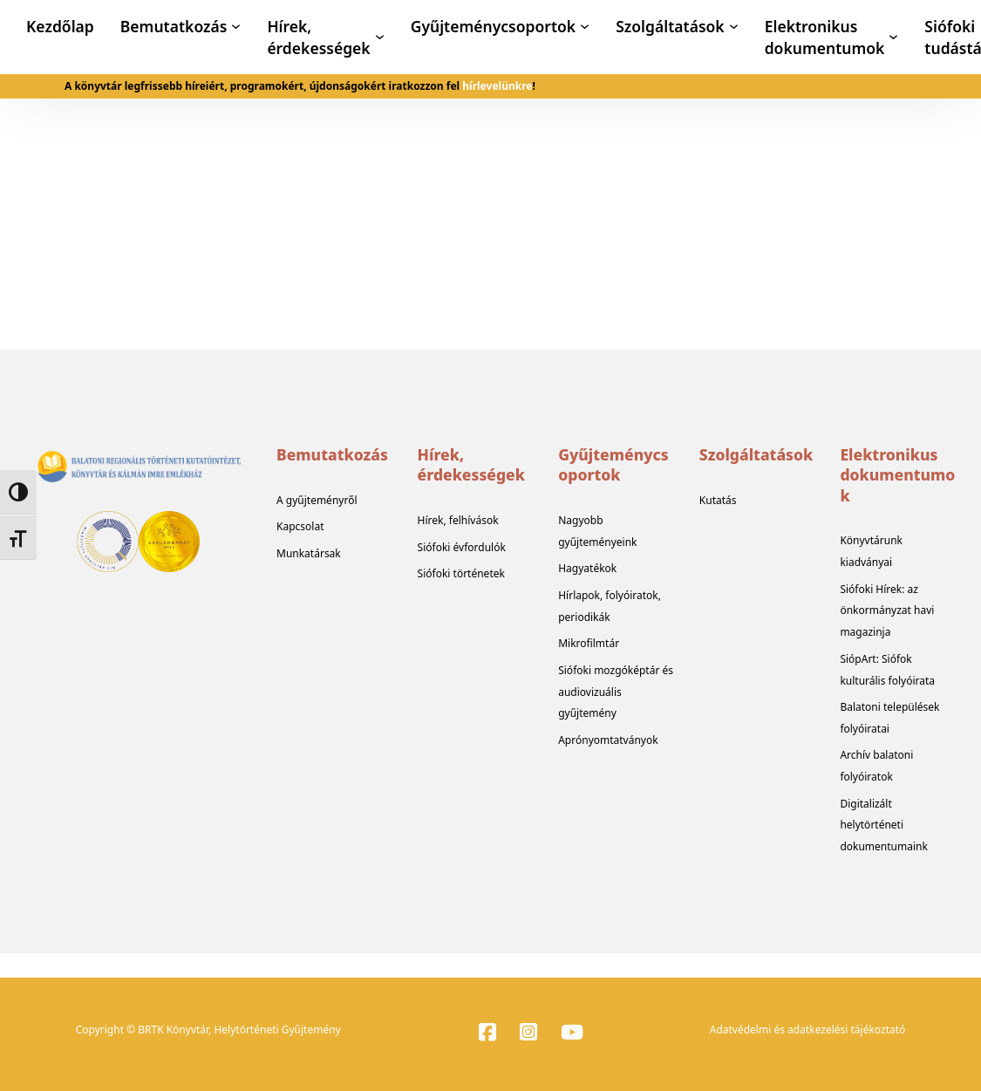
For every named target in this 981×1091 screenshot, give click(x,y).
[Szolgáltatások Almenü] (734, 26)
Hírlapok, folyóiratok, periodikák (609, 606)
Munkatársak (308, 553)
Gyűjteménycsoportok (493, 26)
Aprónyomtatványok (607, 740)
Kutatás (718, 500)
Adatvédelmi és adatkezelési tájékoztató (808, 1029)
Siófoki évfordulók (462, 547)
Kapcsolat (300, 526)
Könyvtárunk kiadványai (871, 551)
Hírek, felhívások (458, 520)
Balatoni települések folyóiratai (889, 717)
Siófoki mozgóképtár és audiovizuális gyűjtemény (615, 692)
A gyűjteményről (317, 500)
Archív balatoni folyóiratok (876, 765)
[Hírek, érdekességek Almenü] (380, 37)
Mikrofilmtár (588, 643)
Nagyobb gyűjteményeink (597, 531)
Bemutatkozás (174, 26)
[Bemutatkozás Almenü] (236, 26)
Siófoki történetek (461, 573)
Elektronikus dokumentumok (825, 37)
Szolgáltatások (670, 26)
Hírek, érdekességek (318, 37)
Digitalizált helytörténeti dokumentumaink (884, 825)
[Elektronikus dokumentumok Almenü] (893, 37)
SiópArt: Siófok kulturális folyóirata (887, 669)
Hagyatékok (587, 568)
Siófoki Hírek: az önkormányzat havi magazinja (887, 611)
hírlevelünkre (497, 85)
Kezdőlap (60, 26)
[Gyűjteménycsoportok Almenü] (584, 26)
